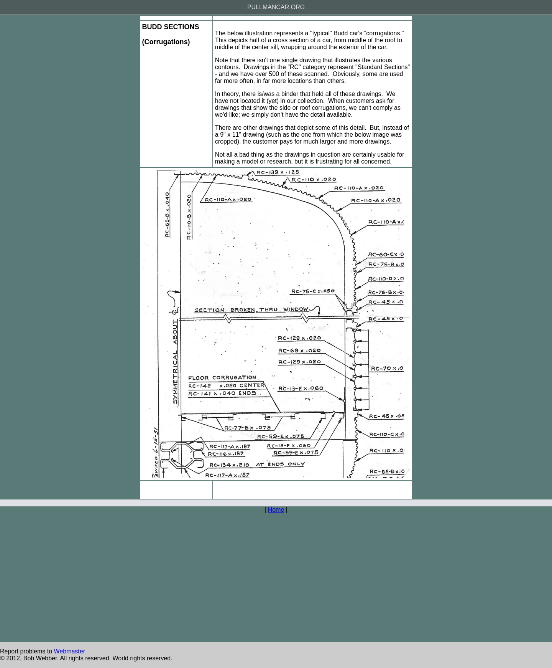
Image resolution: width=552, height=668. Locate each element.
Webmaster (69, 651)
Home (276, 509)
